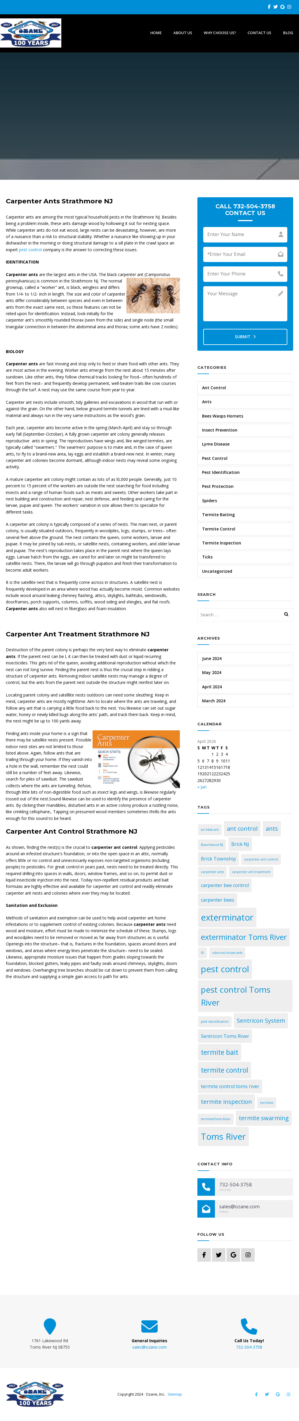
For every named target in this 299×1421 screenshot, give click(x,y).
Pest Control (214, 458)
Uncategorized (217, 571)
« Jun (201, 787)
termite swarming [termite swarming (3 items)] (264, 1118)
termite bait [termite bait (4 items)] (219, 1052)
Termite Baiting (218, 514)
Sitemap (175, 1394)
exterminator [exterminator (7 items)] (227, 917)
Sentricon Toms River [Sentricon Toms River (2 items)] (225, 1036)
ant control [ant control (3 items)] (242, 828)
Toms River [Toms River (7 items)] (223, 1136)
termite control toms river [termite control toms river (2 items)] (230, 1086)
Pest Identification (221, 472)
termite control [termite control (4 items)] (224, 1070)
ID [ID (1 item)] (202, 953)
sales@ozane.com (149, 1347)
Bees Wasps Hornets (222, 416)
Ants (206, 401)
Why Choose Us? (220, 32)
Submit (245, 336)
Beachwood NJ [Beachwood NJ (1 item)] (212, 845)
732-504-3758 (249, 1347)
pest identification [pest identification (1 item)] (215, 1022)
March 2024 (213, 700)
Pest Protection (218, 486)
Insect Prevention (219, 430)
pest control (30, 249)
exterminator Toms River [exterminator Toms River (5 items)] (244, 937)
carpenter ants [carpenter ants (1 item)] (212, 872)
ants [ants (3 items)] (272, 828)
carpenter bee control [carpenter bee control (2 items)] (225, 885)
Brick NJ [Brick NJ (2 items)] (240, 844)
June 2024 (212, 658)
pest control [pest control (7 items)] (225, 969)
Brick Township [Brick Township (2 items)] (218, 859)
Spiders (209, 500)
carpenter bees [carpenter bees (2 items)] (217, 900)
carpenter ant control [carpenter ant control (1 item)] (261, 859)
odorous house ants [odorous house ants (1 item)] (227, 953)
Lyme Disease (216, 444)
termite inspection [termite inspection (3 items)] (226, 1102)
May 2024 (211, 672)
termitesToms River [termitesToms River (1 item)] (216, 1119)
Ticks (207, 557)
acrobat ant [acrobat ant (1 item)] (210, 830)
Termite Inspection (221, 543)
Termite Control (218, 529)
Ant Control (214, 387)
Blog (288, 32)
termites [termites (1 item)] (266, 1103)
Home (156, 32)
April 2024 (212, 686)
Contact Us (259, 32)
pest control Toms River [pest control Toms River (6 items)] (235, 996)
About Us (182, 32)
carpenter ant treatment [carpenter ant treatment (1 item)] (251, 872)
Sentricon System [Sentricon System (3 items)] (261, 1020)
